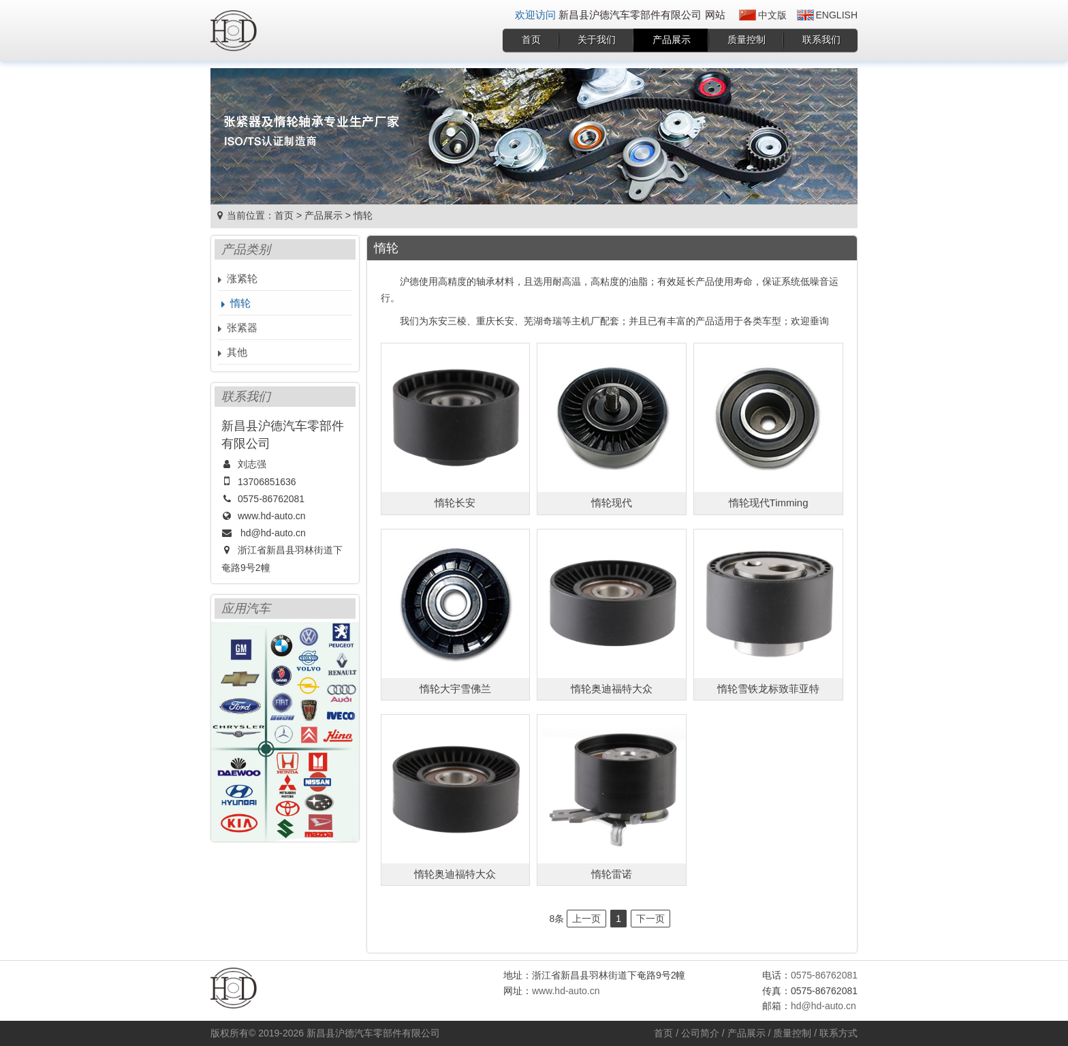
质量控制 (746, 39)
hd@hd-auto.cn (273, 532)
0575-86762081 (271, 498)
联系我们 (821, 39)
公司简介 (700, 1033)
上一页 (586, 918)
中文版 (772, 15)
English (837, 15)
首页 (531, 39)
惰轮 (363, 215)
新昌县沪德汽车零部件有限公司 (373, 1033)
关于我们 (597, 39)
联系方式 (838, 1033)
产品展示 (672, 39)
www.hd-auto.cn (272, 515)
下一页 (650, 918)
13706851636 (267, 481)
